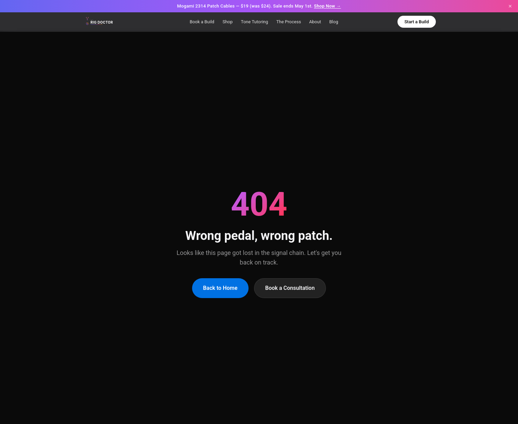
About (315, 21)
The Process (288, 21)
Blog (333, 21)
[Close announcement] (510, 6)
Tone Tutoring (254, 21)
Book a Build (202, 21)
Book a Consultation (290, 288)
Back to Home (220, 288)
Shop (228, 21)
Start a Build (416, 21)
